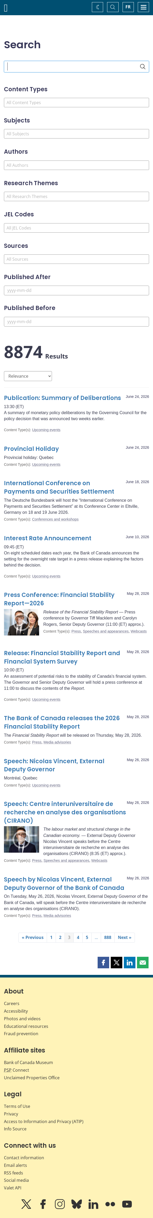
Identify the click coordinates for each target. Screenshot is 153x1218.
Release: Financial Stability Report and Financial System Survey (62, 657)
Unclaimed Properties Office (32, 1078)
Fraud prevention (21, 1034)
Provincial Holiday (31, 449)
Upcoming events (46, 430)
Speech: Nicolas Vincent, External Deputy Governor (54, 765)
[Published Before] (76, 322)
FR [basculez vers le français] (128, 7)
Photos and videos (22, 1019)
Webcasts (139, 631)
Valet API (12, 1188)
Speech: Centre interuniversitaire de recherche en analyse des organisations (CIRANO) (65, 812)
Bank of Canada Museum (28, 1062)
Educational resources (26, 1026)
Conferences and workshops (55, 519)
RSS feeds (13, 1173)
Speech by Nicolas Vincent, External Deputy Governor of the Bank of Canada (64, 883)
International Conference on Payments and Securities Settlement (59, 487)
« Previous (33, 937)
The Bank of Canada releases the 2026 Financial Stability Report (62, 722)
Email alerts (15, 1165)
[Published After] (76, 290)
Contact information (24, 1158)
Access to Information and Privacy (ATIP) (43, 1121)
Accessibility (16, 1011)
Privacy (11, 1114)
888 (107, 937)
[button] (103, 962)
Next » (124, 937)
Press (76, 631)
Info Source (15, 1129)
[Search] (143, 66)
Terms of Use (17, 1106)
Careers (11, 1003)
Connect (16, 1070)
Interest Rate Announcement (47, 538)
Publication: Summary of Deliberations (62, 398)
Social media (16, 1180)
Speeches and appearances (106, 631)
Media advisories (57, 742)
